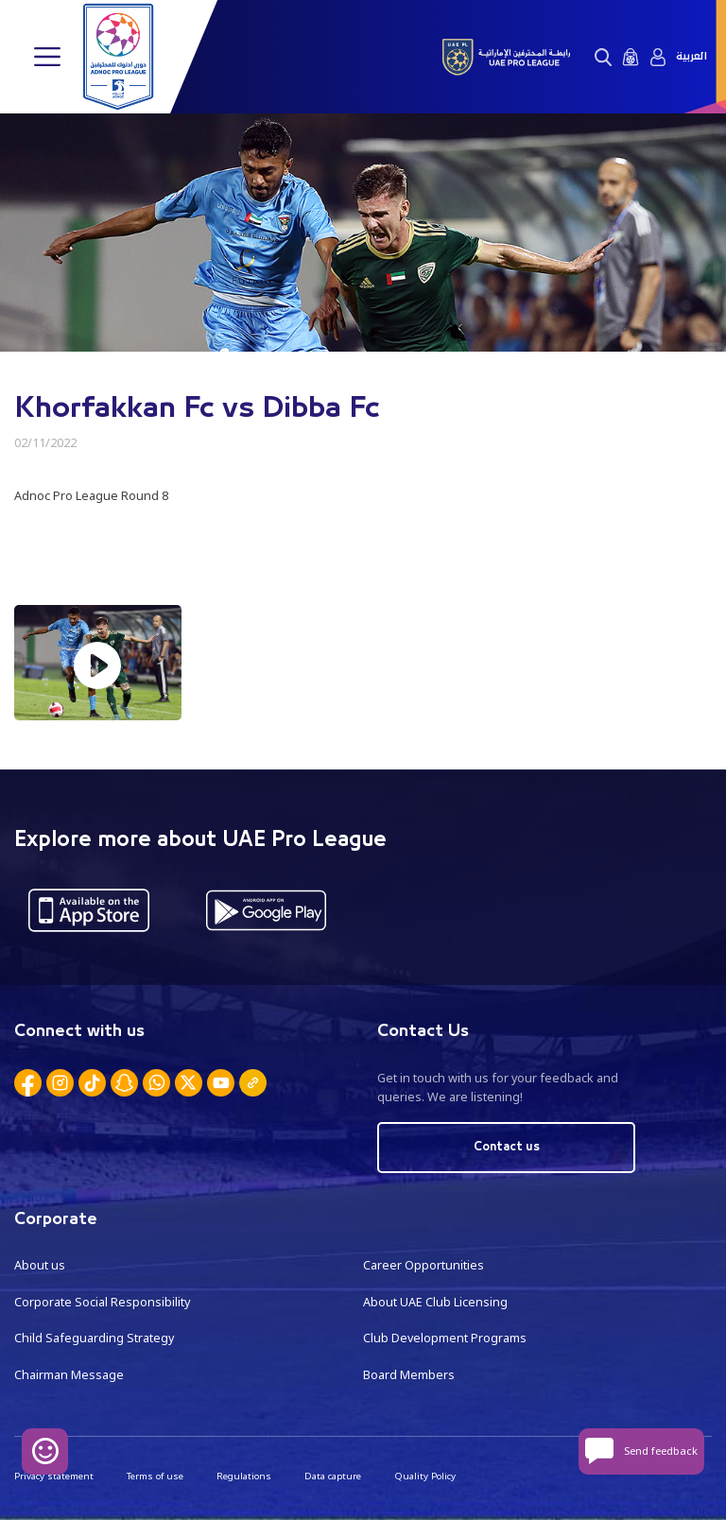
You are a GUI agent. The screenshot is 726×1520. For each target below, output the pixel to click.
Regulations (243, 1476)
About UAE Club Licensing (435, 1302)
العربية (691, 56)
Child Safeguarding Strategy (94, 1338)
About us (39, 1265)
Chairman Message (69, 1375)
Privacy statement (54, 1476)
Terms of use (155, 1476)
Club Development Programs (445, 1338)
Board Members (409, 1375)
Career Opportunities (423, 1265)
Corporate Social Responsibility (102, 1302)
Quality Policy (425, 1476)
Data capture (332, 1476)
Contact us (507, 1147)
